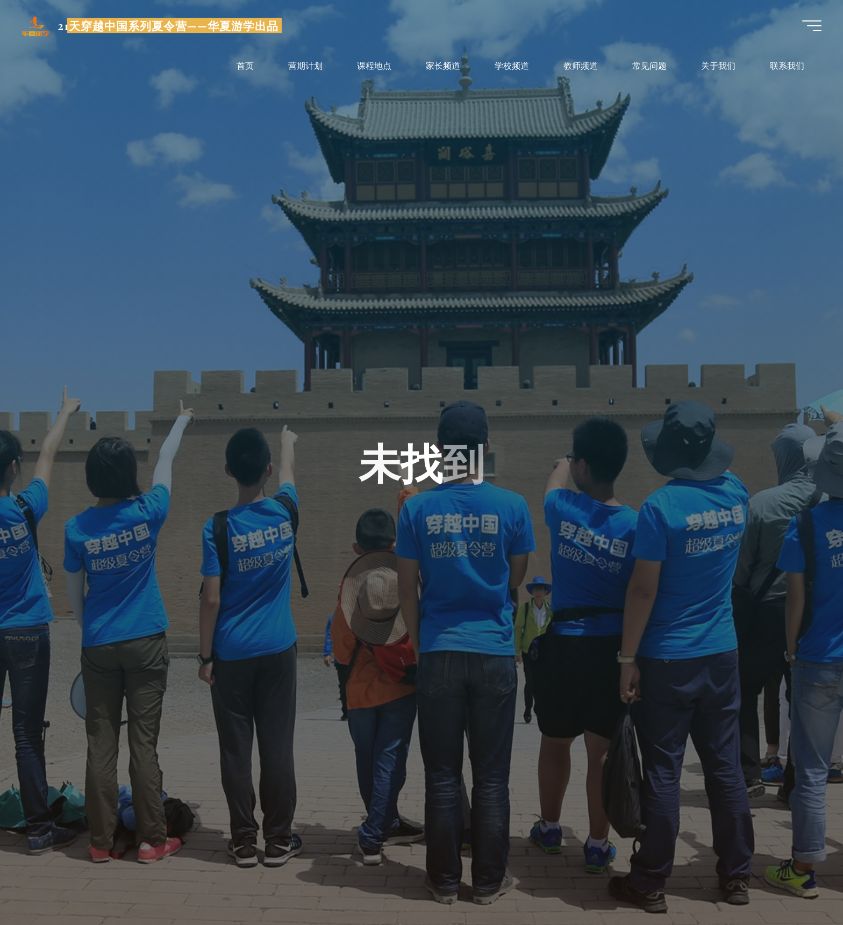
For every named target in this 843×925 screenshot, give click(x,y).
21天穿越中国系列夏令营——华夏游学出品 (168, 25)
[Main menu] (811, 25)
